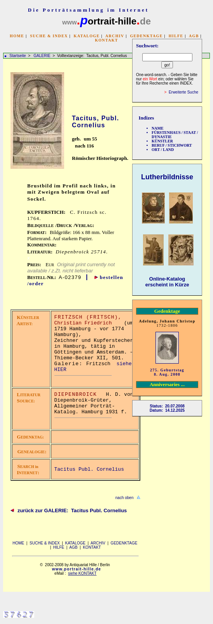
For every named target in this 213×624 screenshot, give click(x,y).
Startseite (17, 56)
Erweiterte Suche (183, 92)
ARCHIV (114, 36)
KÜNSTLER (162, 141)
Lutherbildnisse (167, 177)
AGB (194, 36)
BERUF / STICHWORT (172, 145)
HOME (17, 36)
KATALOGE (87, 36)
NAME (158, 128)
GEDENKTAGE (146, 36)
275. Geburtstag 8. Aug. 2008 (167, 372)
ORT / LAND (163, 149)
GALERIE (42, 56)
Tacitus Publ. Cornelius (89, 469)
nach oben (124, 498)
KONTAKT (106, 40)
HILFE (176, 36)
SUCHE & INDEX (49, 36)
